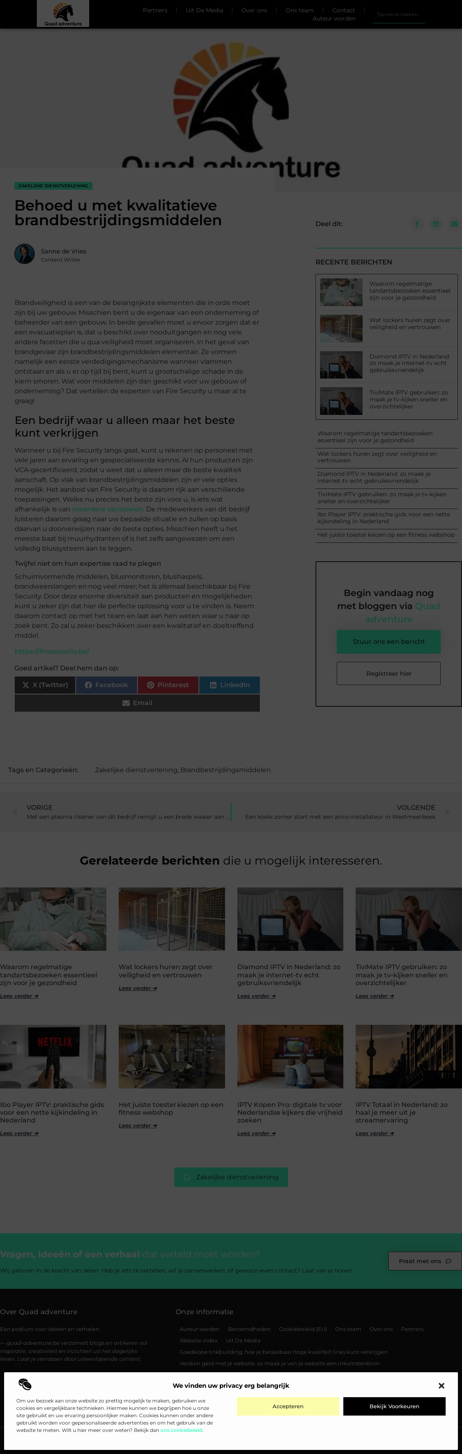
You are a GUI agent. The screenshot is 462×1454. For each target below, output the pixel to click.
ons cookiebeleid (181, 1430)
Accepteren (288, 1406)
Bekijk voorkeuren (394, 1406)
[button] (441, 1386)
